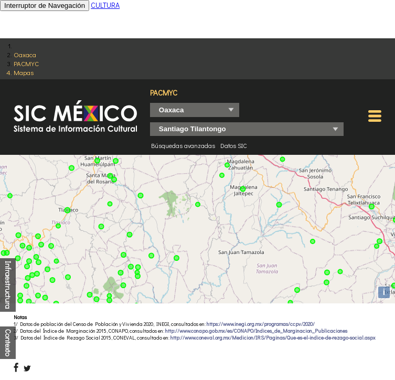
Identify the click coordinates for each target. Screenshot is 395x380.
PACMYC (26, 63)
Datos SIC (233, 145)
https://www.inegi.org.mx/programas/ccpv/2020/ (261, 324)
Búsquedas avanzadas (183, 145)
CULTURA (105, 5)
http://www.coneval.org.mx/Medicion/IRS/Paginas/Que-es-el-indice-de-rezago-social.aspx (273, 337)
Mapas (24, 72)
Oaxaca (25, 54)
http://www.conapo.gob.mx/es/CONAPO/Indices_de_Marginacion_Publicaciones (256, 331)
